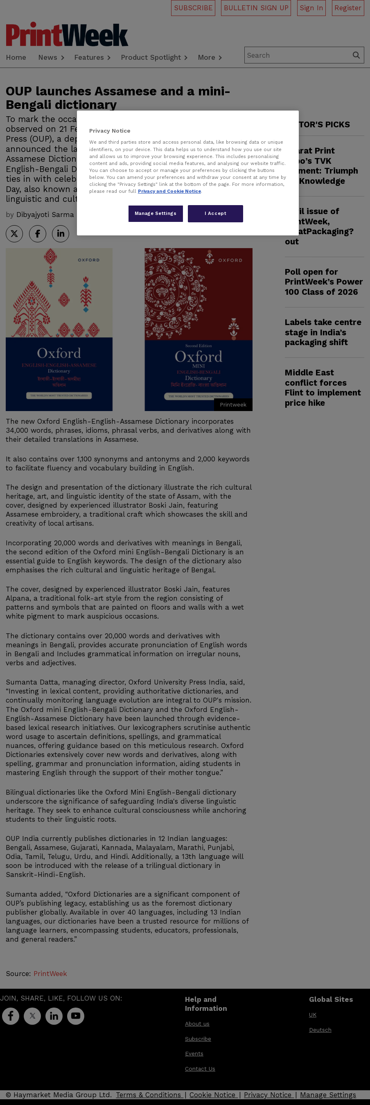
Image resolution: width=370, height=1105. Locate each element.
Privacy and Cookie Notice (169, 191)
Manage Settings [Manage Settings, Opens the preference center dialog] (156, 213)
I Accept (216, 213)
